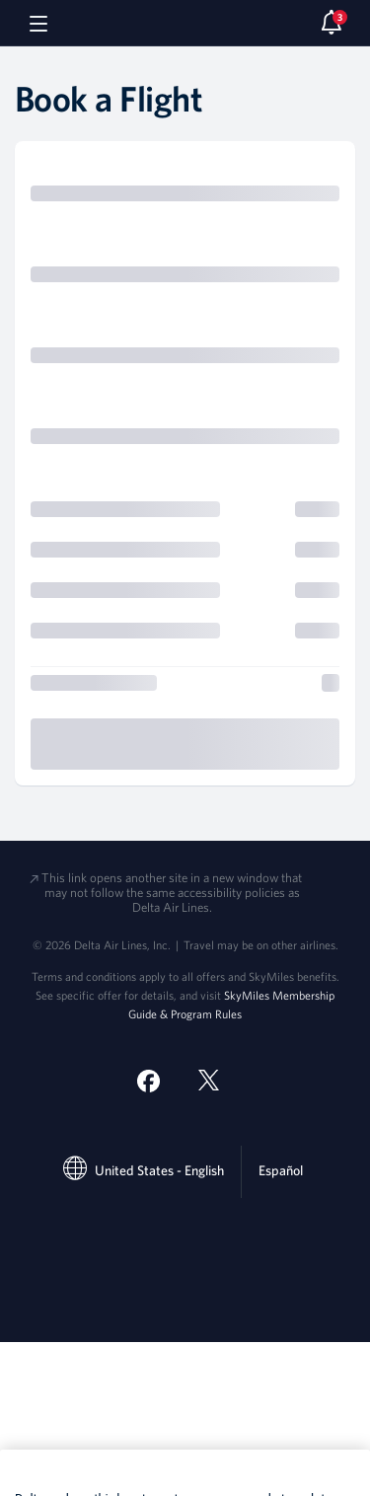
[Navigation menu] (38, 23)
